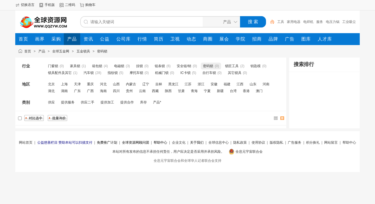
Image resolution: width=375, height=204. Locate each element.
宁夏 (207, 91)
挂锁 (139, 66)
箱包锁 (97, 66)
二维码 (70, 5)
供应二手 (87, 102)
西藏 (155, 91)
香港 (246, 91)
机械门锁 (162, 73)
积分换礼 (313, 142)
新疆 (220, 91)
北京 (51, 84)
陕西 (168, 91)
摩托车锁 (136, 73)
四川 (116, 91)
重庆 (90, 84)
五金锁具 (83, 51)
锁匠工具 (232, 66)
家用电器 (293, 22)
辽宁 (145, 84)
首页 (27, 51)
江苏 (188, 84)
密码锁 (102, 51)
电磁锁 (119, 66)
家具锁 (75, 66)
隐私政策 (240, 142)
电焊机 (308, 22)
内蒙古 (131, 84)
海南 (103, 91)
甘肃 (181, 91)
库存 (143, 102)
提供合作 (127, 102)
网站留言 (331, 142)
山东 (253, 84)
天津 (77, 84)
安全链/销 (184, 66)
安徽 (214, 84)
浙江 (201, 84)
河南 (266, 84)
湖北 (51, 91)
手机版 (50, 5)
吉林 (158, 84)
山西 (116, 84)
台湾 (233, 91)
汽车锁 (89, 73)
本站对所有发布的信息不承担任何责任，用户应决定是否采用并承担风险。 (168, 152)
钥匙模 (255, 66)
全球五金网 (60, 51)
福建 (227, 84)
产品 (41, 51)
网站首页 (25, 142)
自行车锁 (209, 73)
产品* (157, 102)
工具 (280, 22)
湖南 (64, 91)
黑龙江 (173, 84)
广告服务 (294, 142)
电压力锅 (332, 22)
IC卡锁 (185, 73)
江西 (240, 84)
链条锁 (160, 66)
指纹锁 (113, 73)
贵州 (129, 91)
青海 (194, 91)
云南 (142, 91)
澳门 (259, 91)
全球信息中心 (218, 142)
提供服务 (68, 102)
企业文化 (179, 142)
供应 (51, 102)
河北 (103, 84)
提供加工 (107, 102)
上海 (64, 84)
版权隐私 (276, 142)
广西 (90, 91)
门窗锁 (53, 66)
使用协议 (258, 142)
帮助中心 (349, 142)
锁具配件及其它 (60, 73)
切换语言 (27, 5)
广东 (77, 91)
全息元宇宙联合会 (249, 152)
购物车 (90, 5)
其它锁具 (234, 73)
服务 (319, 22)
